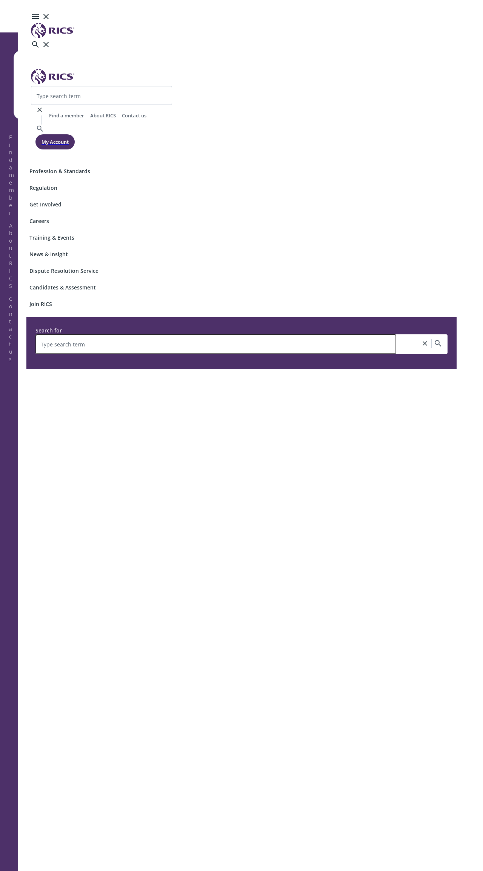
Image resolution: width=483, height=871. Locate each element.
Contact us (10, 329)
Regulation (43, 187)
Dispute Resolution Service (63, 270)
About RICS (10, 255)
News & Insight (48, 254)
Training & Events (51, 237)
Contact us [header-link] (134, 115)
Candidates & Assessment (62, 287)
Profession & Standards (59, 171)
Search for (48, 330)
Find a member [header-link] (66, 115)
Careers (39, 221)
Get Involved (45, 204)
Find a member (11, 175)
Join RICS (40, 304)
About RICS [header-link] (103, 115)
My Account (55, 141)
